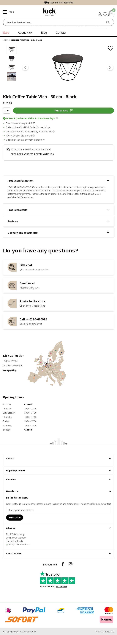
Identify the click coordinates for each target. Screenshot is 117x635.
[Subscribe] (14, 518)
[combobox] (19, 22)
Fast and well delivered (61, 4)
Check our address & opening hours (32, 154)
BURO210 (109, 631)
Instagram (71, 564)
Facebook (63, 564)
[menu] (58, 28)
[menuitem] (7, 32)
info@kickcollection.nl (18, 544)
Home (5, 40)
